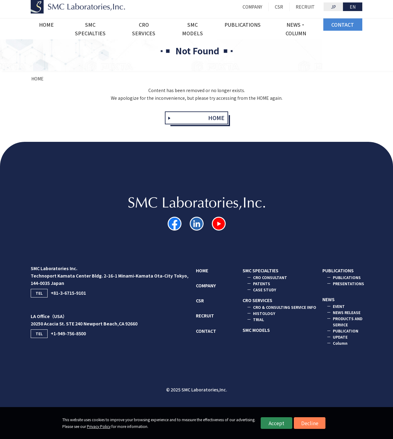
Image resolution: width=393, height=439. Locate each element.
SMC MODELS (256, 330)
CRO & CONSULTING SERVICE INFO (284, 307)
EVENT (339, 306)
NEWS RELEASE (346, 312)
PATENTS (261, 283)
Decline (309, 423)
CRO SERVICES (257, 300)
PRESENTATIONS (348, 283)
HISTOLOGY (264, 313)
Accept (276, 423)
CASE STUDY (264, 289)
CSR (200, 300)
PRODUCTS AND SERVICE (347, 321)
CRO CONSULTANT (270, 277)
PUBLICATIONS (338, 270)
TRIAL (258, 319)
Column (340, 343)
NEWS (328, 299)
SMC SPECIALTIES (260, 270)
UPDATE (340, 337)
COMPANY (206, 285)
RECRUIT (205, 316)
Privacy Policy (99, 426)
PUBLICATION (345, 330)
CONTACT (206, 331)
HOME (37, 79)
